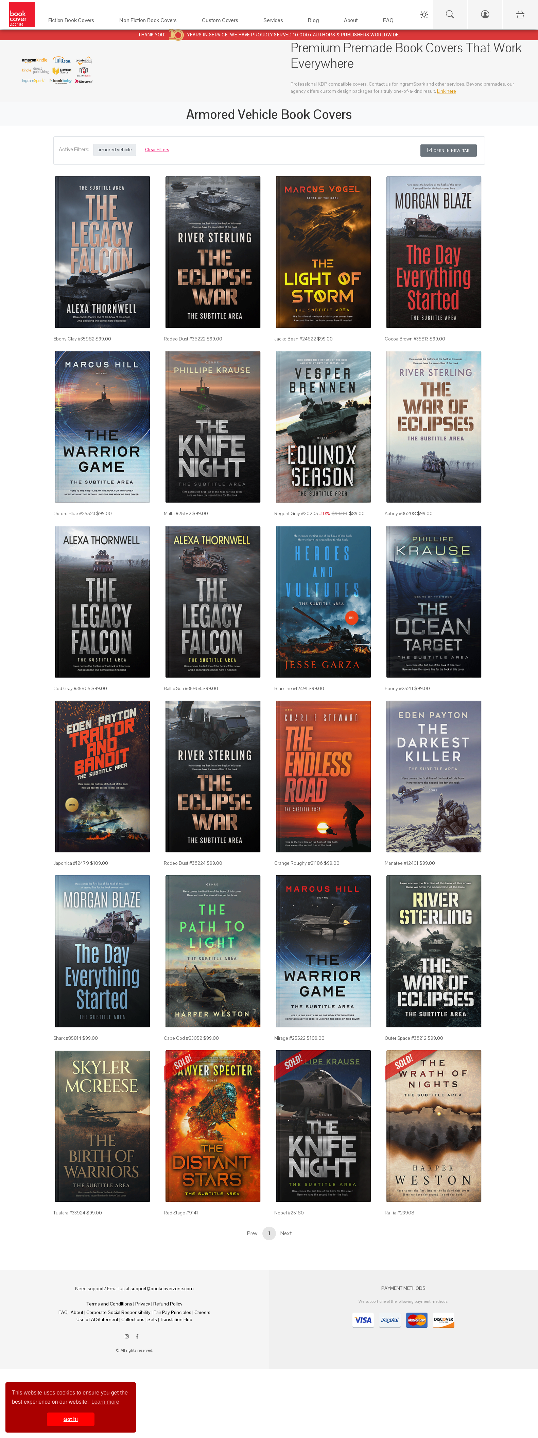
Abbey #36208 (400, 513)
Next (286, 1233)
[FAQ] (394, 22)
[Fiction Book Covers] (77, 22)
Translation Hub (176, 1319)
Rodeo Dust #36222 (185, 339)
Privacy (142, 1304)
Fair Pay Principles (172, 1312)
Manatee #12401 (401, 863)
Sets (152, 1319)
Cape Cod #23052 (183, 1038)
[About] (356, 22)
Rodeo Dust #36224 (185, 863)
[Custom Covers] (226, 22)
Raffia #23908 (399, 1213)
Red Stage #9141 (181, 1213)
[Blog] (319, 22)
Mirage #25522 (290, 1038)
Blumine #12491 (291, 688)
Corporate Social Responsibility (118, 1312)
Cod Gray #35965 (71, 688)
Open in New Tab (448, 150)
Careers (202, 1312)
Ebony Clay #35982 (73, 339)
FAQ (63, 1312)
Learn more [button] (105, 1402)
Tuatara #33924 (69, 1213)
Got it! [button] (71, 1419)
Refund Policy (168, 1304)
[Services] (279, 22)
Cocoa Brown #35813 (407, 339)
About (77, 1312)
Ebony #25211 (399, 688)
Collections (132, 1319)
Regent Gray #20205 (296, 513)
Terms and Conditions (109, 1304)
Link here (446, 91)
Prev (252, 1233)
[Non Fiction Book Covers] (153, 22)
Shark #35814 (67, 1038)
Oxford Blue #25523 (74, 513)
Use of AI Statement (97, 1319)
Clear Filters (157, 149)
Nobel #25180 (289, 1213)
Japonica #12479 (71, 863)
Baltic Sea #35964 (183, 688)
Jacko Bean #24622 (295, 339)
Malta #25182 (177, 513)
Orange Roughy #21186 (298, 863)
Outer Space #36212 (406, 1038)
